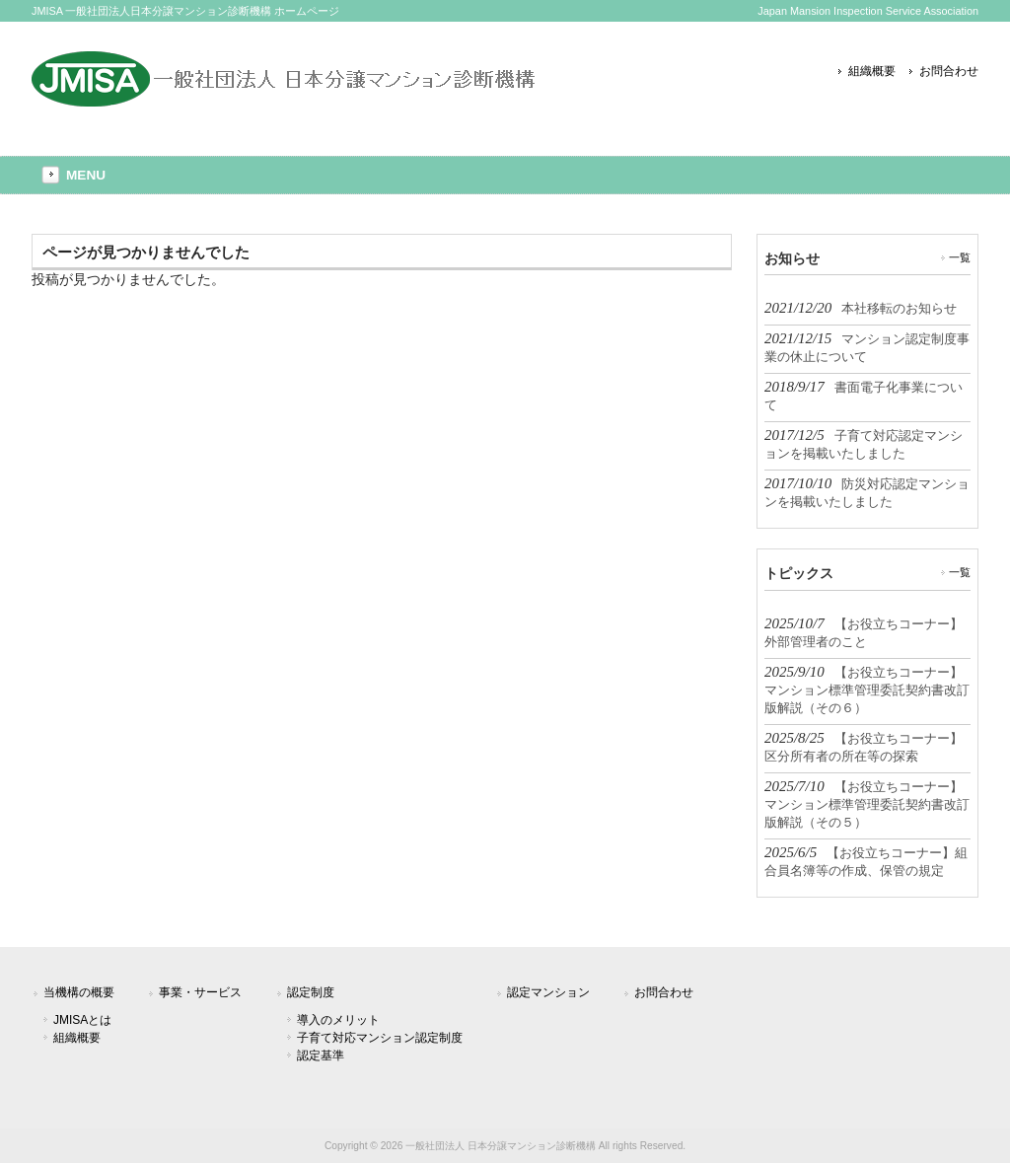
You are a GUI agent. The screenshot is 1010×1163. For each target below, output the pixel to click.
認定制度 (310, 992)
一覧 (960, 257)
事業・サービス (200, 992)
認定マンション (548, 992)
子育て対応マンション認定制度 (380, 1038)
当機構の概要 (78, 992)
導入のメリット (338, 1020)
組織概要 (872, 71)
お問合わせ (948, 71)
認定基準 (320, 1055)
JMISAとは (82, 1020)
